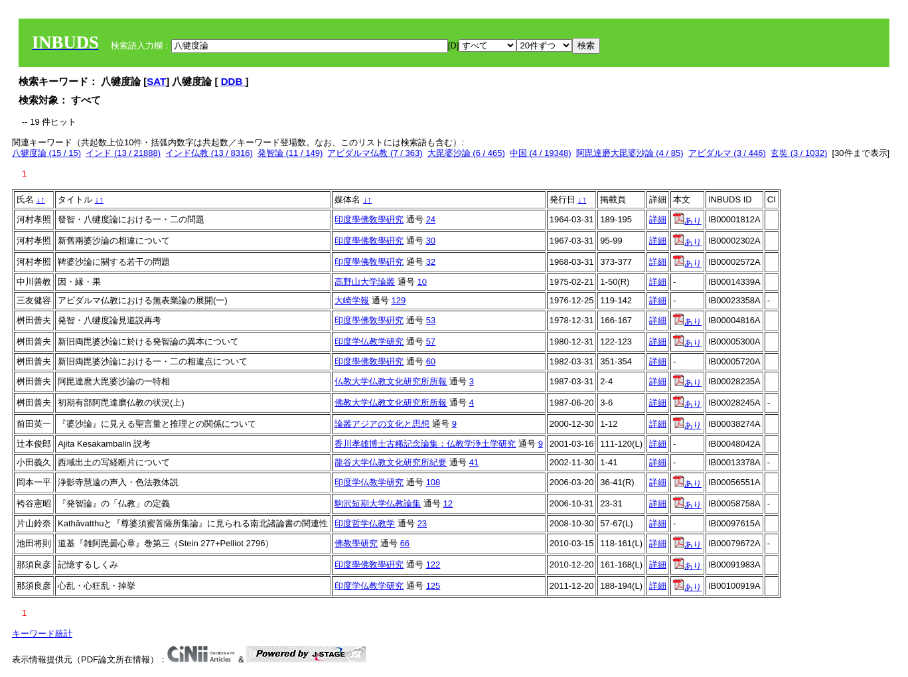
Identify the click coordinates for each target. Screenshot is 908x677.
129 (399, 300)
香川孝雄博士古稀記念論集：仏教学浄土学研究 (425, 444)
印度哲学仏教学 (365, 523)
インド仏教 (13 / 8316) (209, 153)
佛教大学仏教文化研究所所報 (391, 403)
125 (433, 586)
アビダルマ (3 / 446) (727, 153)
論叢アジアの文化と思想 (382, 424)
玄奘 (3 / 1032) (799, 153)
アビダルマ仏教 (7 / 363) (374, 153)
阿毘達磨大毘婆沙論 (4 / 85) (630, 153)
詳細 (657, 219)
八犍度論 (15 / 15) (46, 153)
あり (687, 221)
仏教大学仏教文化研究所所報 (391, 381)
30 (430, 241)
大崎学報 (352, 300)
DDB (233, 81)
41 (474, 462)
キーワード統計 (42, 634)
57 (430, 341)
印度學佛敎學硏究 (369, 219)
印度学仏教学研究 (369, 341)
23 (422, 523)
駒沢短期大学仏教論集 (378, 503)
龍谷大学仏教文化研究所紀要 (391, 462)
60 (430, 361)
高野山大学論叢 (365, 282)
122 (433, 564)
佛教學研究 (356, 543)
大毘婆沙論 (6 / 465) (466, 153)
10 (422, 282)
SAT (156, 81)
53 (430, 320)
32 (430, 262)
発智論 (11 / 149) (290, 153)
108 (433, 482)
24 (430, 219)
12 (448, 503)
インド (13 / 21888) (123, 153)
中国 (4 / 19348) (540, 153)
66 (405, 543)
